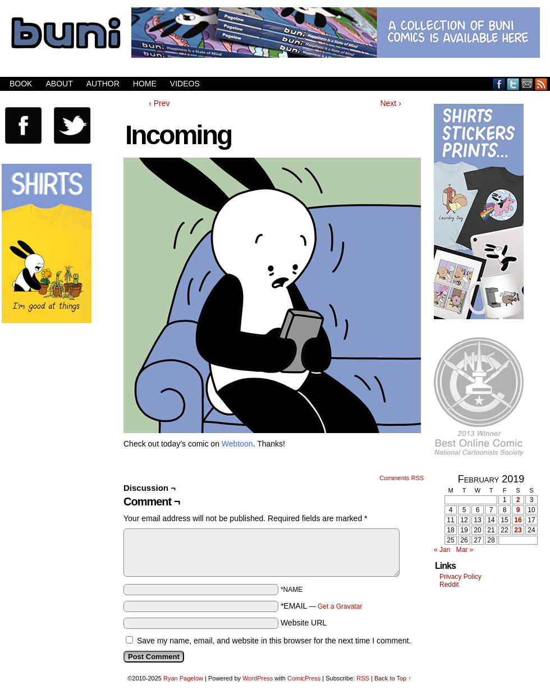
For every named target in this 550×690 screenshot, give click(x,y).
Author (103, 83)
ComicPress (303, 678)
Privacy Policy (460, 577)
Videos (185, 83)
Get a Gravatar (340, 606)
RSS (541, 84)
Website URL (304, 622)
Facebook (499, 84)
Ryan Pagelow (183, 678)
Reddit (449, 584)
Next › (390, 103)
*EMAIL (322, 605)
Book (21, 83)
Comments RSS (401, 478)
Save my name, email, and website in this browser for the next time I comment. (274, 640)
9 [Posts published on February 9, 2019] (518, 510)
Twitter (513, 84)
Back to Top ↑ (392, 678)
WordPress (257, 678)
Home (145, 83)
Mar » (464, 550)
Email (527, 84)
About (58, 83)
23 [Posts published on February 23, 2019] (517, 530)
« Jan (442, 550)
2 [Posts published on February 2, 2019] (518, 500)
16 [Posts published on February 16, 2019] (517, 520)
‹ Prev (159, 103)
